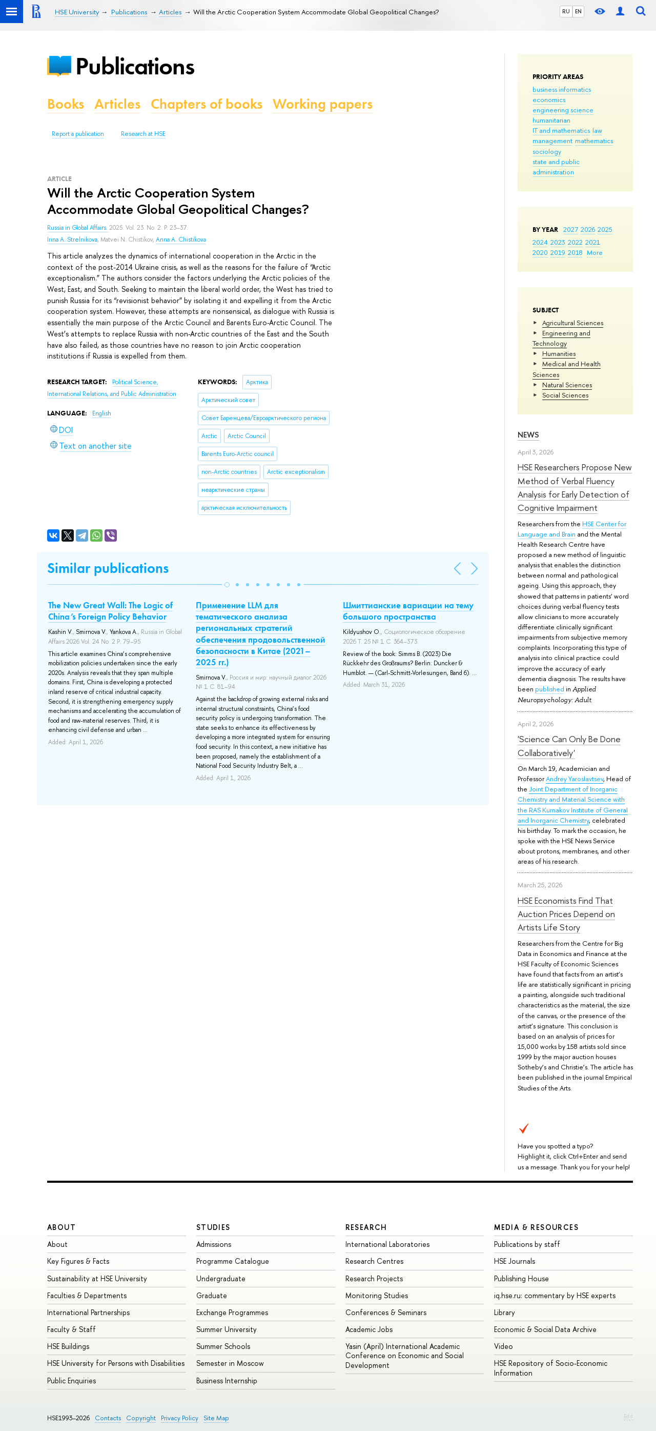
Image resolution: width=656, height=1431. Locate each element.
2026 (588, 229)
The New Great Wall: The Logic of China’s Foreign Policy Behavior (110, 611)
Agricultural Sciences (572, 322)
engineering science (562, 109)
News (528, 434)
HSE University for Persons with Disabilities (115, 1363)
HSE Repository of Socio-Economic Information (550, 1367)
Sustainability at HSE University (97, 1278)
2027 (570, 229)
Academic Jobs (369, 1329)
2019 (557, 252)
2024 (540, 242)
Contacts (108, 1418)
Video (503, 1346)
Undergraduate (220, 1278)
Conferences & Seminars (385, 1312)
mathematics (594, 140)
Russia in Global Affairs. (78, 228)
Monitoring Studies (376, 1295)
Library (504, 1312)
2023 (557, 242)
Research (366, 1227)
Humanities (559, 353)
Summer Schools (223, 1346)
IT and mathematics (561, 130)
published (549, 688)
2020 (540, 252)
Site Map (216, 1418)
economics (548, 99)
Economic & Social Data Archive (545, 1329)
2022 (575, 242)
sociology (546, 151)
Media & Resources (536, 1227)
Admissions (213, 1244)
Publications (134, 66)
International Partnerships (88, 1312)
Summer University (226, 1329)
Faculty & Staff (71, 1329)
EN (578, 11)
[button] (227, 585)
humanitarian (551, 120)
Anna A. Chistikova (181, 239)
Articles (117, 104)
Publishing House (521, 1278)
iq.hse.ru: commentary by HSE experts (555, 1295)
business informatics (561, 89)
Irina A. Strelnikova (72, 239)
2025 (605, 229)
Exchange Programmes (232, 1312)
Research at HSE (143, 134)
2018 (575, 252)
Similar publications (108, 568)
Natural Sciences (567, 384)
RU (566, 11)
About (61, 1227)
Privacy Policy (179, 1418)
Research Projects (374, 1278)
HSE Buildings (68, 1346)
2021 (592, 242)
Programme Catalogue (232, 1261)
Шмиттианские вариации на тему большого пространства (408, 611)
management (552, 140)
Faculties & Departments (87, 1295)
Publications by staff (527, 1244)
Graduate (211, 1295)
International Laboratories (387, 1244)
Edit (628, 1416)
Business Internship (226, 1380)
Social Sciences (565, 395)
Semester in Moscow (230, 1363)
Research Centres (374, 1261)
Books (65, 104)
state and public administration (556, 166)
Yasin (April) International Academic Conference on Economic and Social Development (404, 1355)
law (597, 130)
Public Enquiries (71, 1380)
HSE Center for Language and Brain (572, 529)
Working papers (323, 104)
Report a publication (78, 134)
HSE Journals (514, 1261)
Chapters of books (206, 104)
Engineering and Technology (561, 338)
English (101, 413)
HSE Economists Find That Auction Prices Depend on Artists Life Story (566, 914)
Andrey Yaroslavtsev (574, 778)
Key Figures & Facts (78, 1261)
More (595, 252)
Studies (213, 1227)
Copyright (141, 1418)
